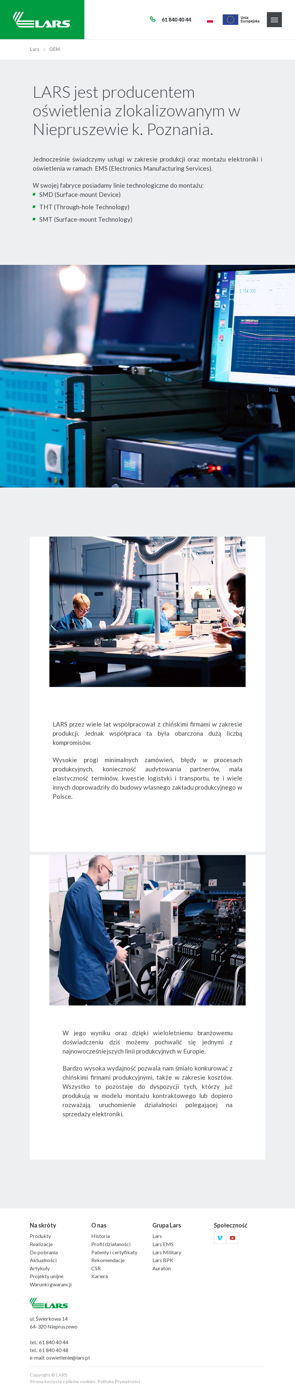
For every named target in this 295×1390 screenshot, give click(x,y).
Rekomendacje (108, 1260)
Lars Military (166, 1252)
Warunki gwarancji (51, 1284)
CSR (96, 1268)
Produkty (40, 1236)
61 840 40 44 (53, 1342)
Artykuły (40, 1268)
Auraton (161, 1268)
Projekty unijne (46, 1276)
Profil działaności (110, 1244)
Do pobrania (44, 1252)
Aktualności (43, 1260)
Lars (34, 49)
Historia (100, 1236)
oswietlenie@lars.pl (68, 1357)
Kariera (99, 1276)
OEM (54, 49)
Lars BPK (162, 1260)
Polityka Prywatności (118, 1381)
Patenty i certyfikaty (114, 1252)
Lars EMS (163, 1244)
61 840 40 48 (53, 1350)
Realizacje (41, 1244)
